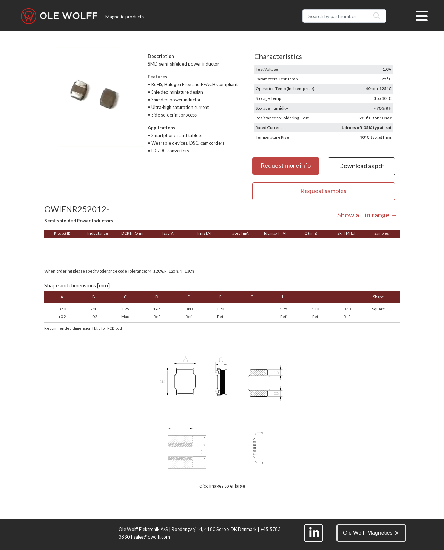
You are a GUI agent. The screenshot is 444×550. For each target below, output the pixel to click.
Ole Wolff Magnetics (370, 533)
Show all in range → (367, 214)
